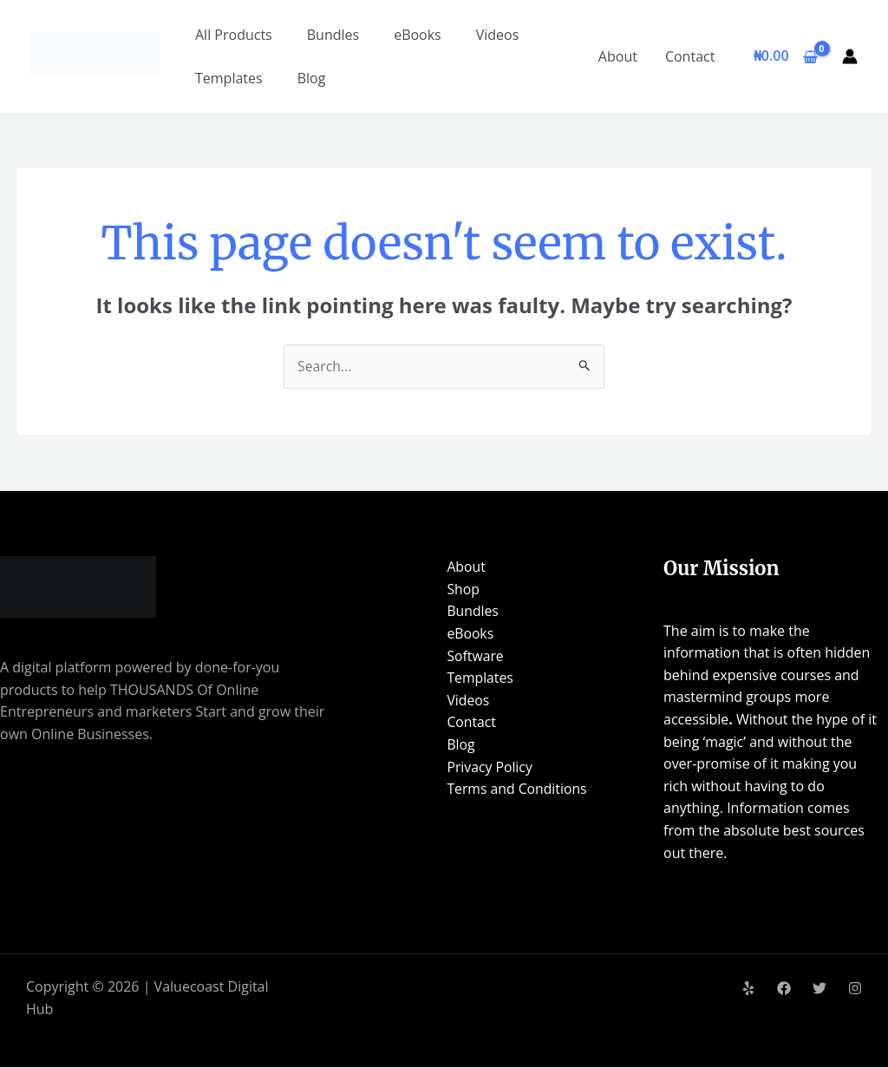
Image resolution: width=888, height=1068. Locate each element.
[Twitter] (819, 988)
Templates (229, 78)
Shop (460, 589)
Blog (311, 78)
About (617, 56)
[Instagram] (855, 988)
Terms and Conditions (515, 789)
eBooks (417, 34)
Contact (690, 56)
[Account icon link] (850, 56)
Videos (497, 34)
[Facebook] (784, 988)
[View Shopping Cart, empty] (785, 56)
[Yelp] (748, 988)
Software (472, 655)
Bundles (333, 34)
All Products (233, 34)
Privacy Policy (487, 766)
